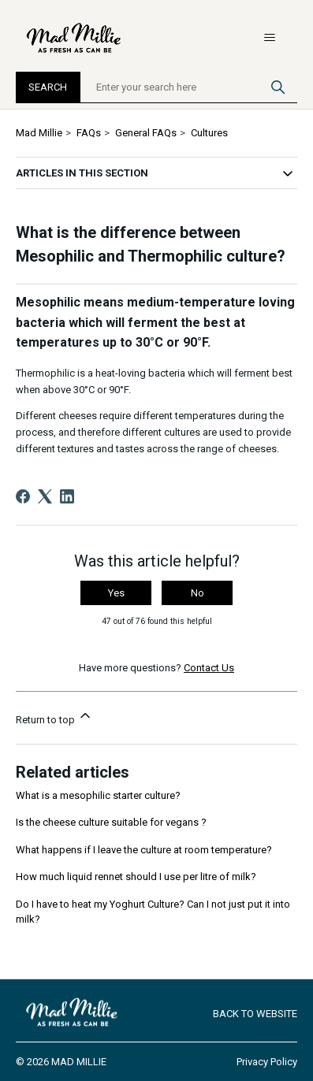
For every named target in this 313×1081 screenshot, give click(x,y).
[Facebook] (23, 496)
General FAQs (146, 133)
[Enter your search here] (189, 87)
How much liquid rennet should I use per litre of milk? (136, 876)
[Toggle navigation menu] (269, 37)
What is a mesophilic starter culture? (98, 795)
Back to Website (255, 1014)
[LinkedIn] (67, 496)
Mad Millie (39, 133)
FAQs (88, 133)
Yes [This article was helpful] (116, 593)
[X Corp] (45, 496)
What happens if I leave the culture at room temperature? (144, 850)
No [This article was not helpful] (197, 593)
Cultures (209, 133)
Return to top (54, 717)
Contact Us (209, 668)
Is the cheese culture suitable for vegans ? (111, 822)
